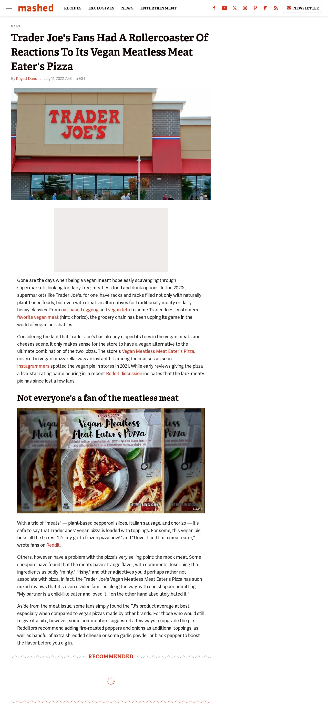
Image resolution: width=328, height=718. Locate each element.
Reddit (203, 195)
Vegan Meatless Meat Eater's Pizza (158, 351)
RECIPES (73, 8)
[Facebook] (214, 9)
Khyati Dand (26, 78)
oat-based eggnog (79, 310)
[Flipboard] (265, 9)
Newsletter (302, 8)
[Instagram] (245, 9)
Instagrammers (33, 366)
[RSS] (276, 9)
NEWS (127, 8)
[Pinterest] (255, 9)
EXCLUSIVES (101, 8)
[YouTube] (224, 9)
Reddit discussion (124, 373)
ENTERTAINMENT (158, 8)
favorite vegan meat (38, 317)
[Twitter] (235, 9)
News (15, 26)
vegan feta (119, 310)
